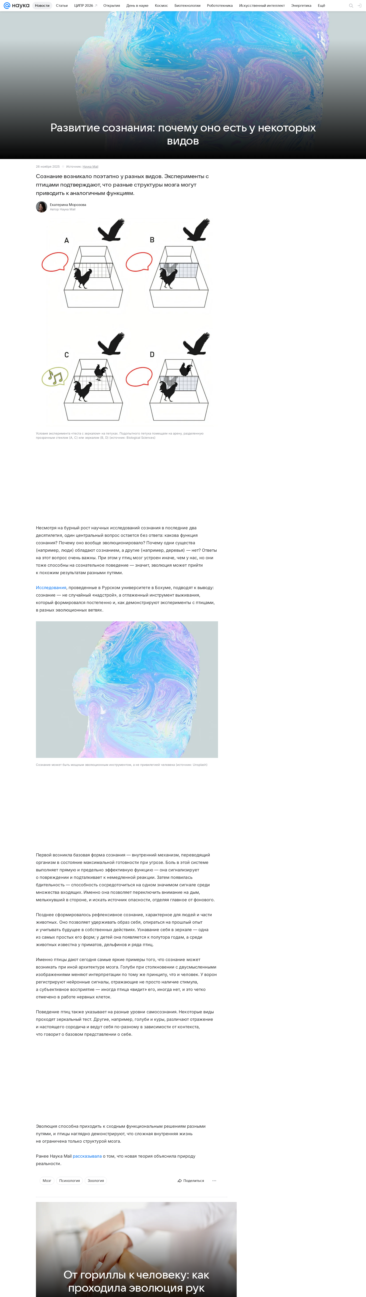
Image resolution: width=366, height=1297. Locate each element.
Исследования (51, 587)
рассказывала (87, 1156)
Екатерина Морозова (68, 205)
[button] (127, 323)
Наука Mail (90, 166)
